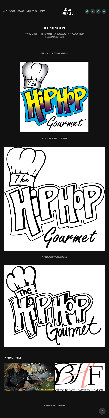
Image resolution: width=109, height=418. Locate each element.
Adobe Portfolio (59, 405)
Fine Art (12, 11)
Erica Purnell (67, 11)
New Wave (20, 11)
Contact (42, 11)
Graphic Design (31, 11)
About (5, 11)
